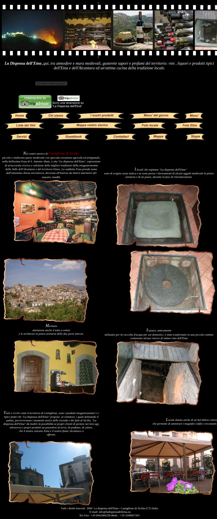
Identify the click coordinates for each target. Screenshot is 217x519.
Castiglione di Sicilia (63, 153)
